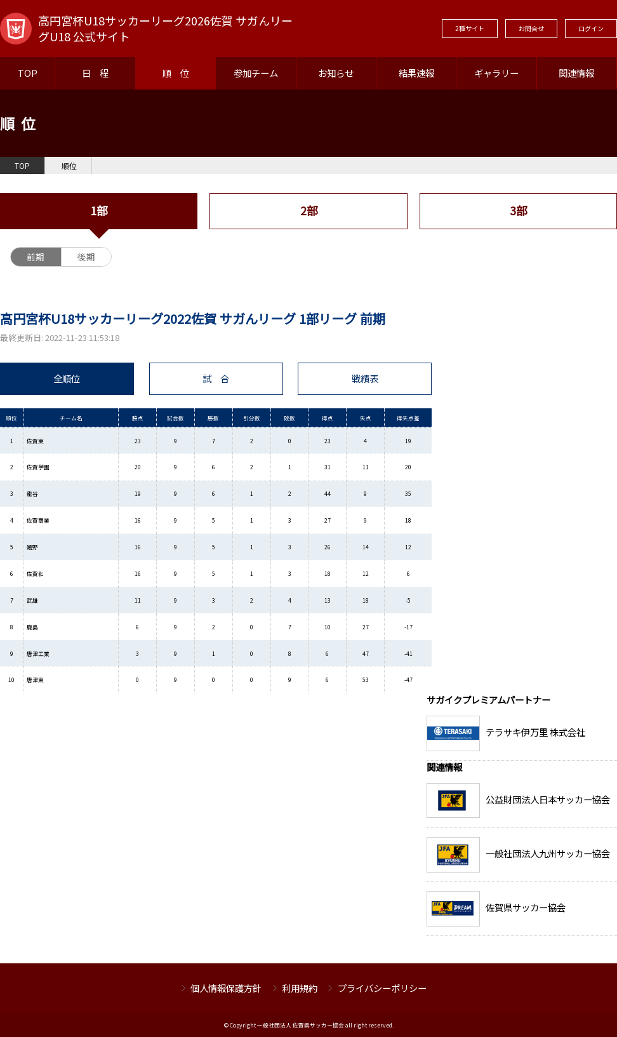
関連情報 (576, 72)
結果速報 (416, 72)
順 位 (176, 72)
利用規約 (299, 987)
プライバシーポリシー (382, 987)
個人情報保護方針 (226, 987)
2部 (308, 210)
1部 (98, 210)
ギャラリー (496, 72)
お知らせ (336, 72)
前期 (35, 256)
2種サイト (469, 28)
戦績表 (365, 378)
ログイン (591, 28)
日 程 (95, 72)
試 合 (215, 378)
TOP (27, 72)
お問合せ (531, 28)
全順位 (66, 378)
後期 (86, 256)
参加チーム (256, 72)
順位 (69, 166)
